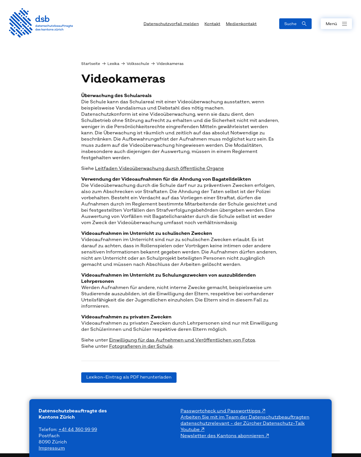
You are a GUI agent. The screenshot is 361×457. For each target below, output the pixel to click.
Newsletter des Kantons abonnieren (222, 436)
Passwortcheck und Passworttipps (221, 411)
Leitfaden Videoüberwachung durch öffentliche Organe (159, 168)
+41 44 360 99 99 (77, 429)
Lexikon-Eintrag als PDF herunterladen (128, 377)
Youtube (190, 429)
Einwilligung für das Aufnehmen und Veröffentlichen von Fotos (182, 340)
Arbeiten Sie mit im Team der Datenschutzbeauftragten (244, 417)
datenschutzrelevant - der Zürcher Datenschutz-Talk (242, 423)
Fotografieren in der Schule (141, 346)
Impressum (52, 448)
